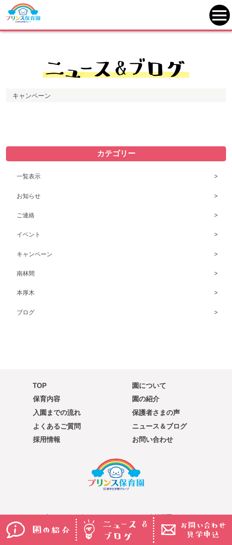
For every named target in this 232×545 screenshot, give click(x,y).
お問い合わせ (152, 439)
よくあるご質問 (57, 426)
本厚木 (26, 292)
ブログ (26, 312)
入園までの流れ (57, 412)
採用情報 (46, 439)
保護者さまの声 (156, 412)
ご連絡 (26, 215)
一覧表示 (29, 176)
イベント (29, 234)
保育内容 (46, 399)
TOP (40, 385)
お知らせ (29, 196)
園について (149, 385)
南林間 (26, 273)
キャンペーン (35, 254)
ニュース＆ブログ (159, 426)
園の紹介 (145, 399)
